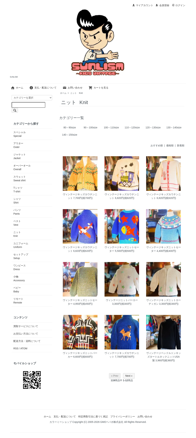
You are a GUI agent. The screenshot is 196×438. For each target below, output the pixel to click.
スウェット (19, 178)
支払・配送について (43, 87)
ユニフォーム (20, 245)
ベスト (17, 223)
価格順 (170, 145)
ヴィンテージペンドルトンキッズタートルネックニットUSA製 (163, 357)
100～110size (111, 127)
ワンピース (19, 267)
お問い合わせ (72, 87)
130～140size (174, 127)
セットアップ (20, 256)
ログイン (178, 5)
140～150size (69, 134)
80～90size (69, 127)
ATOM (23, 348)
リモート (18, 300)
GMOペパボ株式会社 (111, 422)
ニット (76, 93)
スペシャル (19, 134)
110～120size (132, 127)
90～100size (90, 127)
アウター (18, 145)
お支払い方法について (25, 333)
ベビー (17, 289)
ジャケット (19, 156)
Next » (128, 375)
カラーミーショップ (61, 422)
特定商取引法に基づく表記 (93, 416)
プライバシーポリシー (122, 416)
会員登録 (162, 5)
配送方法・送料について (27, 341)
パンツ (17, 212)
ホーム (17, 87)
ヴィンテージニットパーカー (122, 300)
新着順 (180, 145)
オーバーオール (22, 167)
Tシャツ (17, 189)
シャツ (17, 200)
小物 (19, 278)
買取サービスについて (25, 326)
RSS (16, 348)
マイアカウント (142, 5)
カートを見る (98, 87)
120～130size (153, 127)
